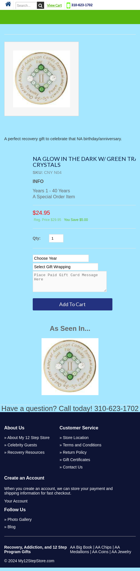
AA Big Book (81, 550)
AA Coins (100, 555)
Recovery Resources (25, 455)
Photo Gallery (19, 523)
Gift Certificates (76, 463)
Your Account (16, 504)
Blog (11, 530)
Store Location (75, 441)
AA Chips (103, 550)
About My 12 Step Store (28, 441)
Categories (70, 16)
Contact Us (73, 470)
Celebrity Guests (22, 448)
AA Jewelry (121, 555)
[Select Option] (61, 258)
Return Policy (75, 455)
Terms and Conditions (82, 448)
